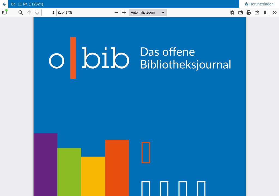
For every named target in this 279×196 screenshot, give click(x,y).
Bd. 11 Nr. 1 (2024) (27, 4)
